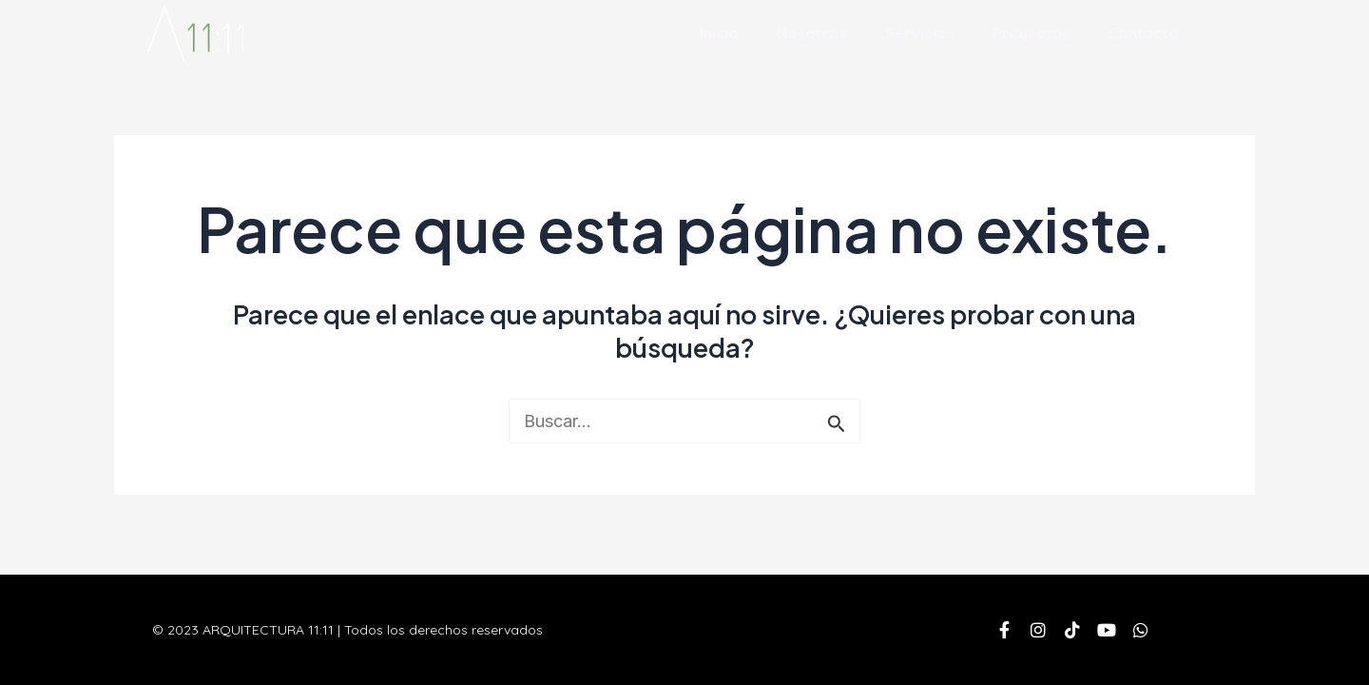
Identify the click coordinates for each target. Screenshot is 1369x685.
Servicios (919, 33)
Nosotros (812, 33)
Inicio (719, 33)
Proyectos (1031, 33)
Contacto (1144, 33)
